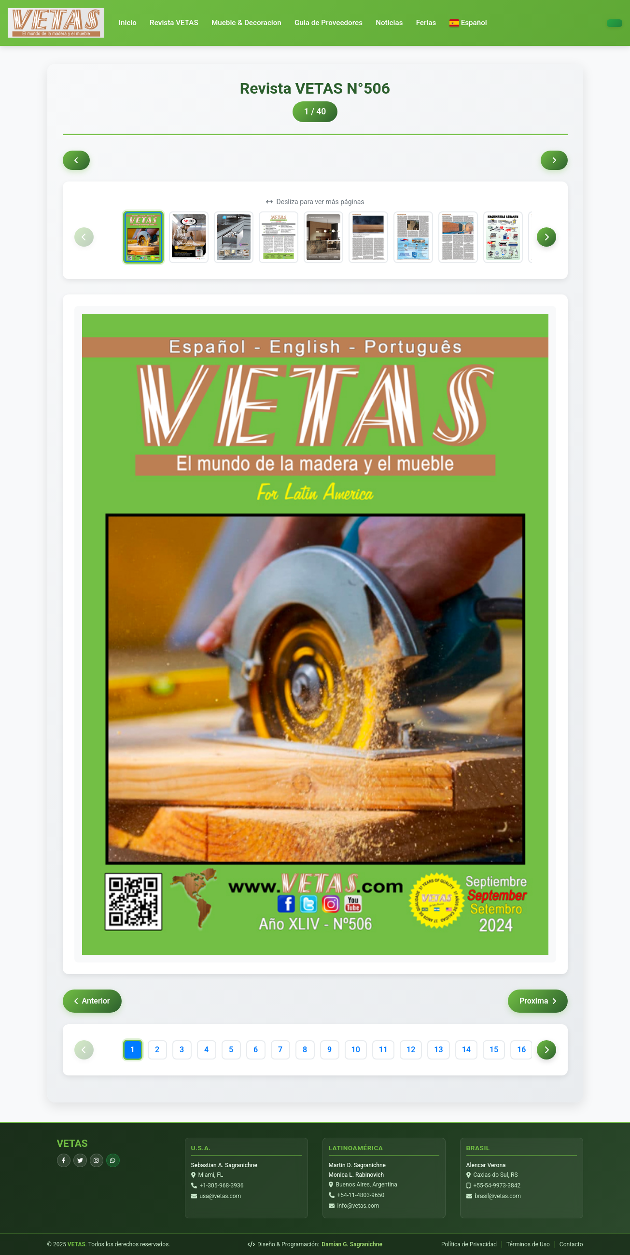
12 (410, 1049)
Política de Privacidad (469, 1244)
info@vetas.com (358, 1205)
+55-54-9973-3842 (497, 1185)
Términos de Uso (528, 1244)
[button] (468, 23)
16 (521, 1049)
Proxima (537, 1000)
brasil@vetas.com (498, 1196)
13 (438, 1049)
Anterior (92, 1000)
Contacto (571, 1244)
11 (383, 1049)
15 (494, 1049)
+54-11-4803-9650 (361, 1195)
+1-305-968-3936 (222, 1185)
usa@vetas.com (220, 1196)
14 (466, 1049)
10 (355, 1049)
